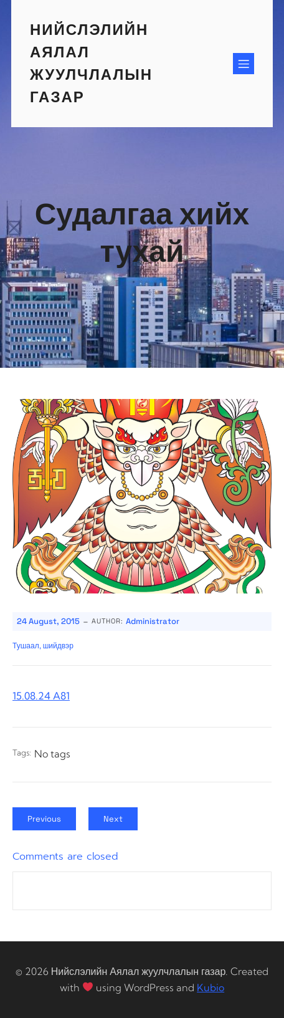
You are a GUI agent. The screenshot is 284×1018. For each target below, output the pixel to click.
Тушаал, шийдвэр (42, 646)
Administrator (152, 621)
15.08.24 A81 (41, 695)
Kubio (210, 987)
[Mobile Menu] (243, 63)
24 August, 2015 (48, 621)
